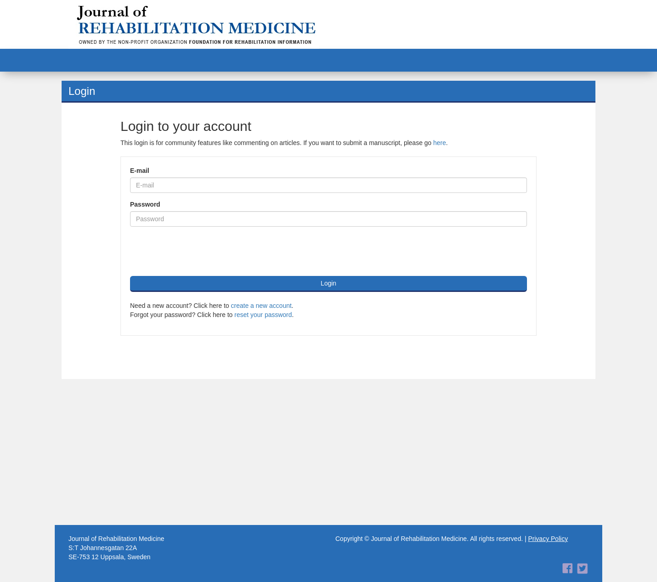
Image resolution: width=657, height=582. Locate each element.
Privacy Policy (548, 538)
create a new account (261, 305)
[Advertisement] (328, 452)
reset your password (263, 314)
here (439, 142)
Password (145, 204)
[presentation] (199, 251)
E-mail (139, 170)
